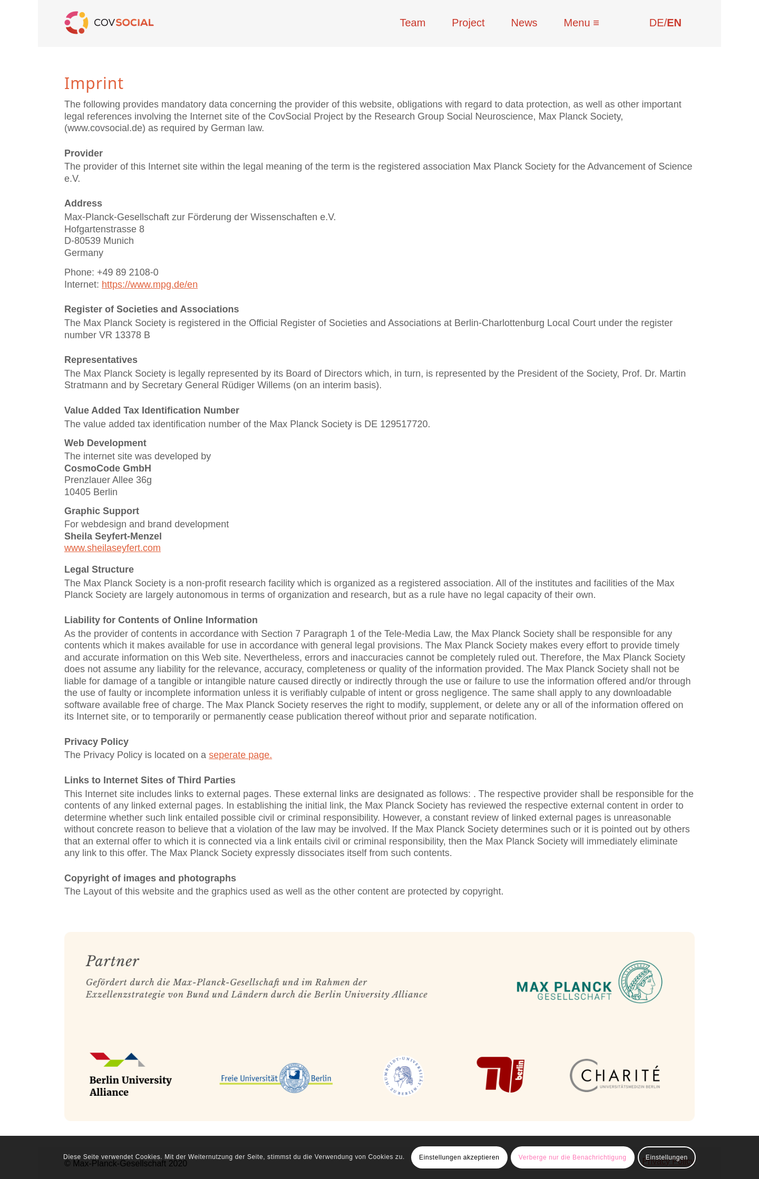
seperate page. (240, 755)
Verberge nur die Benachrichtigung (573, 1157)
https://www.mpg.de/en (150, 284)
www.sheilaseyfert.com (112, 548)
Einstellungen (667, 1157)
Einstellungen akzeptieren (459, 1157)
